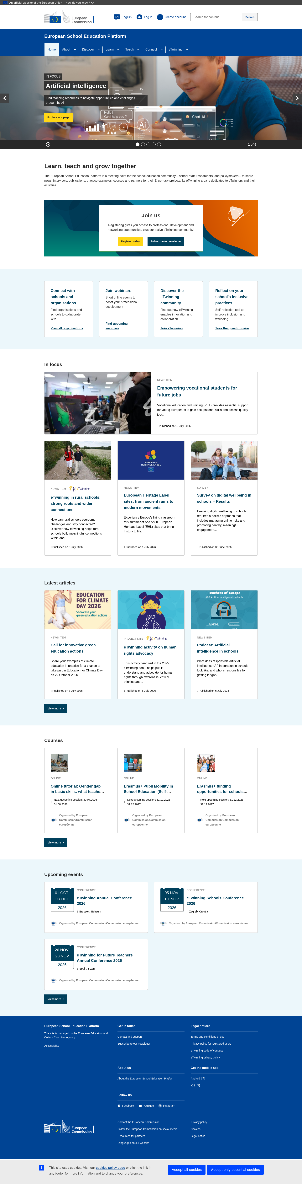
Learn (110, 49)
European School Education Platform (71, 1026)
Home (52, 49)
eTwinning (176, 49)
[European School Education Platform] (72, 17)
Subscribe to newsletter (166, 241)
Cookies (195, 1129)
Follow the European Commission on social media (147, 1129)
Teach (129, 49)
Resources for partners (131, 1136)
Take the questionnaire (232, 328)
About (66, 49)
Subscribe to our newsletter (133, 1043)
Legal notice (198, 1136)
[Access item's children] (76, 49)
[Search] (250, 17)
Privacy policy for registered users (211, 1043)
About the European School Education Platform (145, 1078)
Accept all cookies (187, 1170)
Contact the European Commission (138, 1122)
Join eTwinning (171, 328)
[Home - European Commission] (72, 1127)
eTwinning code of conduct (207, 1050)
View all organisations (67, 328)
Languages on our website (133, 1142)
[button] (123, 17)
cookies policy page (110, 1168)
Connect (151, 49)
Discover (88, 49)
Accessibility (51, 1045)
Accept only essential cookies (235, 1170)
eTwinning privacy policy (205, 1057)
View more (54, 708)
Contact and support (129, 1036)
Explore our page (58, 117)
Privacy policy (199, 1122)
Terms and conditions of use (207, 1036)
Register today (130, 241)
